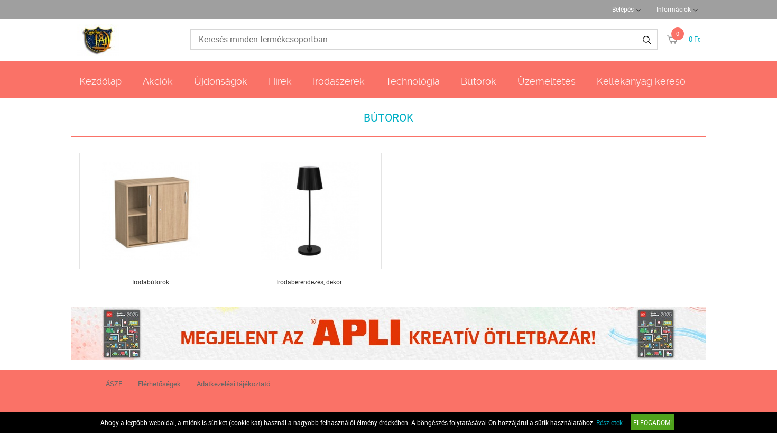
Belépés (623, 9)
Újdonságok (220, 81)
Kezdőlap (100, 81)
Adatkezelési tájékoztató (233, 384)
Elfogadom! (652, 422)
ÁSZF (114, 384)
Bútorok (478, 81)
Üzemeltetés (546, 81)
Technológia (413, 81)
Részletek (609, 422)
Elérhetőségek (159, 384)
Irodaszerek (339, 81)
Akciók (158, 81)
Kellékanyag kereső (641, 81)
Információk (673, 9)
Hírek (280, 81)
